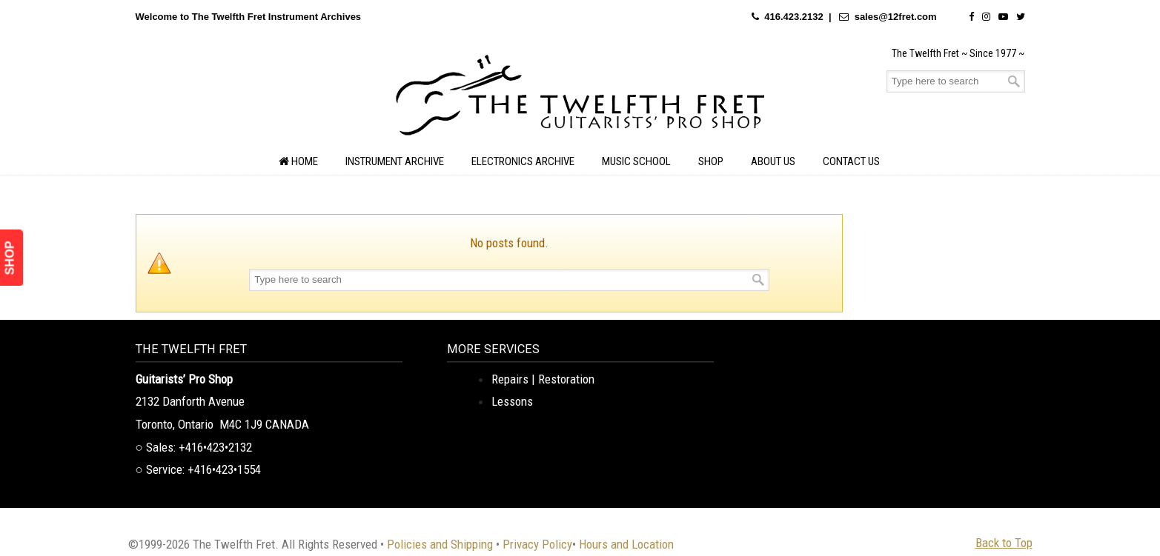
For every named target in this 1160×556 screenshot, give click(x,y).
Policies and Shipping (440, 544)
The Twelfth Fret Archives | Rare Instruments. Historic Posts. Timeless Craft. (580, 99)
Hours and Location (626, 544)
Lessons (512, 401)
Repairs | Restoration (542, 379)
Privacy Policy (537, 544)
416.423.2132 (793, 16)
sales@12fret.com (896, 16)
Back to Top (1004, 542)
